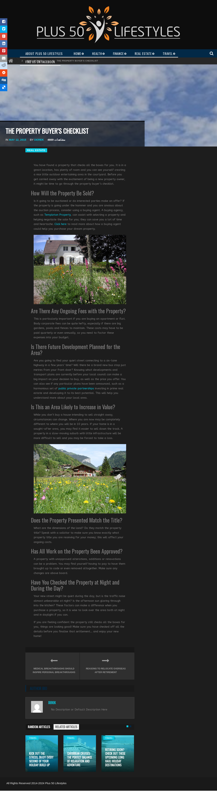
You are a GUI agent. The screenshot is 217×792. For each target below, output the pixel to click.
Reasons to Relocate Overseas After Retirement (106, 665)
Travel (33, 737)
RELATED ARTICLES (66, 726)
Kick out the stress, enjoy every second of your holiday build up (41, 759)
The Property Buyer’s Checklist (77, 61)
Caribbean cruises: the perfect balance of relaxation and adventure (79, 759)
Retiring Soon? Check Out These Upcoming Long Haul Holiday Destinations (115, 757)
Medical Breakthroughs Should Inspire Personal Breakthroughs (54, 665)
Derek (39, 139)
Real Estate (36, 150)
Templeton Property (57, 214)
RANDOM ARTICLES (39, 726)
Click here (60, 224)
